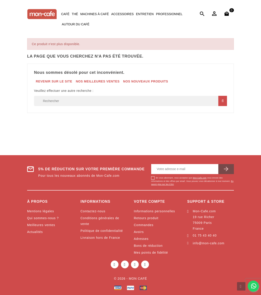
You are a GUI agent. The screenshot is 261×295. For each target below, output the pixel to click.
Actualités (35, 232)
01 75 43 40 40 (205, 235)
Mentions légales (40, 211)
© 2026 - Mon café (130, 278)
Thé (75, 14)
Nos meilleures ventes (98, 81)
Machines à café (94, 14)
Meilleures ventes (41, 225)
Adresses (141, 239)
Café (65, 14)
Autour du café (75, 24)
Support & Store (206, 201)
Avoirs (139, 232)
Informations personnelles (154, 211)
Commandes (143, 225)
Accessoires (122, 14)
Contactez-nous (92, 211)
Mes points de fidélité (151, 252)
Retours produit (146, 218)
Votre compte (149, 201)
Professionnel (169, 14)
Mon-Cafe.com (200, 178)
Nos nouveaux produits (145, 81)
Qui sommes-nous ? (43, 218)
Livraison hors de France (100, 237)
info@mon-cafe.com (208, 243)
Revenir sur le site (54, 81)
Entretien (145, 14)
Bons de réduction (148, 245)
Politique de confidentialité (101, 231)
